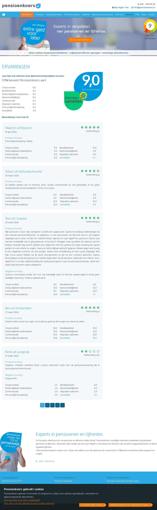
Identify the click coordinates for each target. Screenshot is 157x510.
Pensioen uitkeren (72, 14)
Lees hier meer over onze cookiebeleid (22, 500)
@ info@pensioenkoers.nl (143, 7)
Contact (151, 14)
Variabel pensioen (54, 14)
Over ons (119, 14)
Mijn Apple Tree (120, 7)
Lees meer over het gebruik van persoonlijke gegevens (29, 503)
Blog (144, 14)
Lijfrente (85, 14)
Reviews (129, 14)
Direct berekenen (79, 39)
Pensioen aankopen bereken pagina (123, 481)
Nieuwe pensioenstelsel (102, 14)
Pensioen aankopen (63, 481)
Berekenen (26, 14)
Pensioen (40, 14)
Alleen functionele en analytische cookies (129, 505)
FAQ (137, 14)
